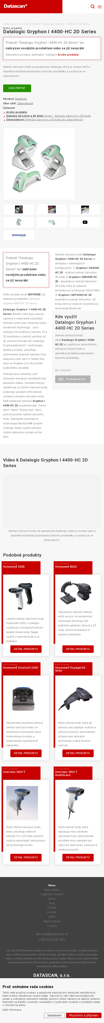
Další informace (12, 1009)
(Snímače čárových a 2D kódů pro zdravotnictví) (44, 119)
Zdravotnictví (25, 103)
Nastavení (54, 1015)
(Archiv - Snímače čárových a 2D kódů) (48, 115)
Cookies (52, 925)
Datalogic (21, 98)
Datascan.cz (10, 23)
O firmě (52, 907)
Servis (52, 898)
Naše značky (52, 889)
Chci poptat (17, 88)
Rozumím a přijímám (83, 1015)
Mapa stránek (52, 921)
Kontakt (52, 912)
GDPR (51, 916)
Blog (52, 903)
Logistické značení (52, 894)
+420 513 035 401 (52, 940)
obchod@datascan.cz (52, 934)
